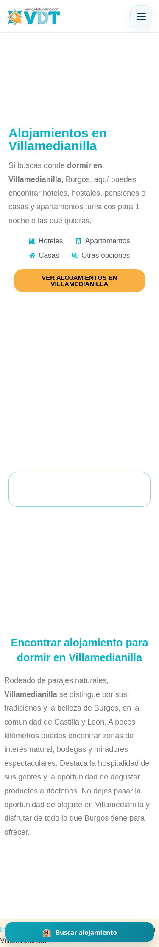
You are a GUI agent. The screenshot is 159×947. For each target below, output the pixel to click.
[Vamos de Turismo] (34, 16)
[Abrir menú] (141, 16)
